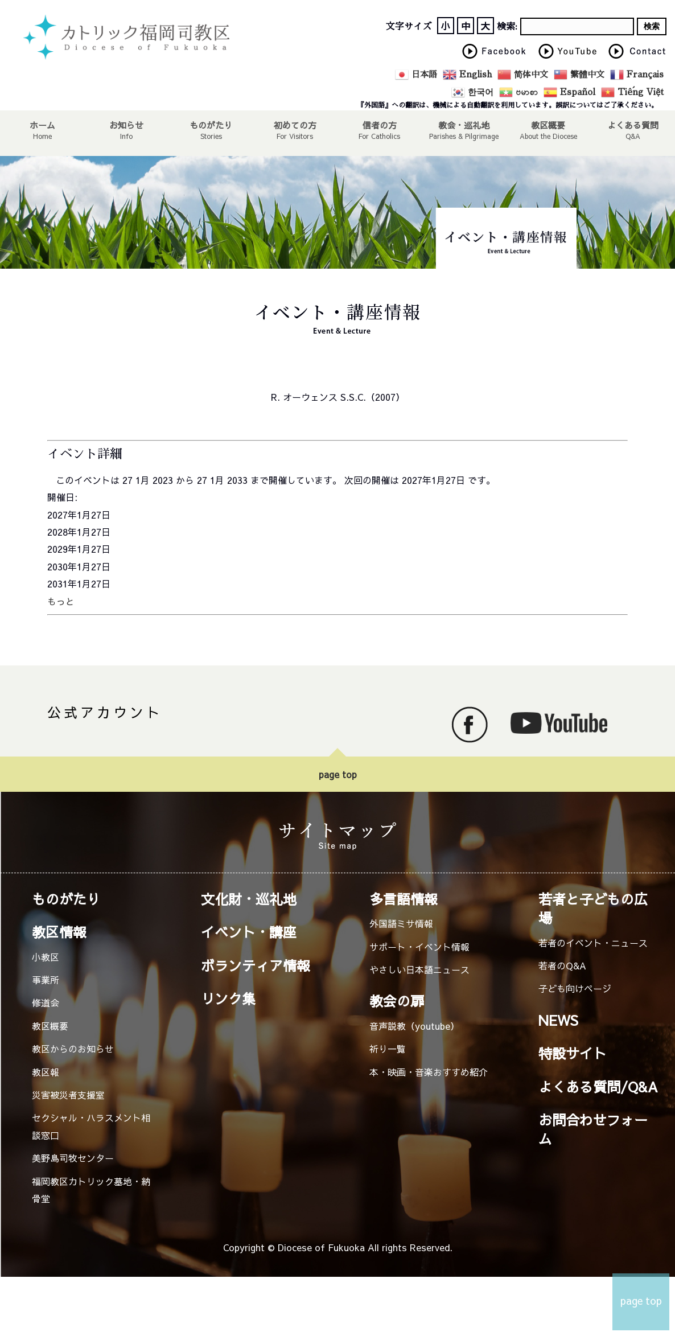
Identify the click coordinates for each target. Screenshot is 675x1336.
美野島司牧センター (73, 1158)
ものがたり (211, 124)
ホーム (42, 124)
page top (338, 774)
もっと (61, 601)
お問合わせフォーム (593, 1129)
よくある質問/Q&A (598, 1086)
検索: (507, 26)
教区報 (45, 1072)
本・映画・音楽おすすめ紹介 (428, 1072)
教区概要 (50, 1026)
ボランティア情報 (255, 965)
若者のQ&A (562, 965)
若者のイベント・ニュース (593, 942)
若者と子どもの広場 (593, 908)
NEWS (558, 1020)
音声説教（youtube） (414, 1026)
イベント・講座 (249, 932)
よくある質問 (633, 124)
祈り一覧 (387, 1048)
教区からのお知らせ (73, 1048)
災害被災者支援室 (68, 1094)
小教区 (45, 957)
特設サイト (572, 1053)
